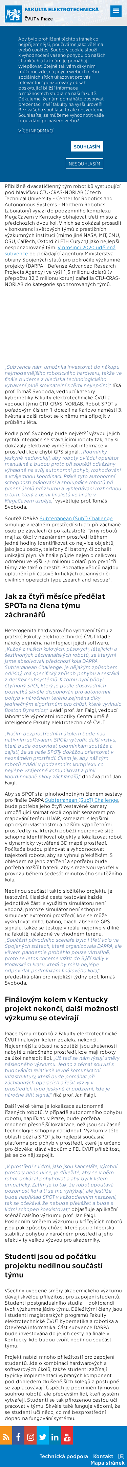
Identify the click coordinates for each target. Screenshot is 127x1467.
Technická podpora (64, 1456)
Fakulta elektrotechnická (61, 9)
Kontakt (103, 1456)
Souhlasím (87, 146)
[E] (121, 1456)
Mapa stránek (107, 1462)
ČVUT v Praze (38, 18)
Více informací (36, 130)
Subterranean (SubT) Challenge (76, 518)
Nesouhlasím (84, 163)
